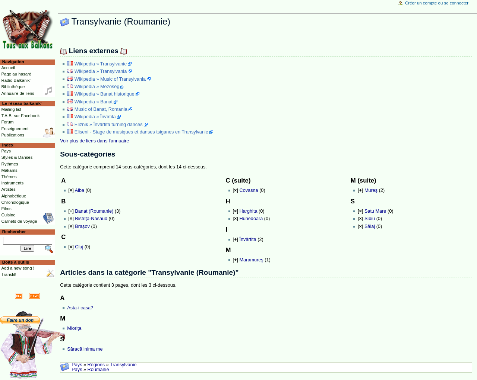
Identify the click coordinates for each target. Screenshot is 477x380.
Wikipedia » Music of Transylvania (110, 79)
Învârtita (248, 239)
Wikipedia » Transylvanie (101, 64)
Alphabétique (13, 196)
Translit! (8, 274)
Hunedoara (251, 218)
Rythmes (9, 164)
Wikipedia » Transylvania (101, 71)
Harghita (249, 211)
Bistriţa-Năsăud (91, 218)
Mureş (371, 190)
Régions (96, 364)
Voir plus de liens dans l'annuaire (94, 141)
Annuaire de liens (17, 93)
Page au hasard (16, 74)
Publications (12, 135)
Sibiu (369, 218)
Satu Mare (375, 211)
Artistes (8, 189)
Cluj (79, 246)
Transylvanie (123, 364)
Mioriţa (74, 328)
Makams (9, 170)
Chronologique (15, 202)
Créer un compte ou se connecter (436, 3)
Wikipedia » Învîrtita (95, 116)
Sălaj (369, 226)
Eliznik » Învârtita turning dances (109, 124)
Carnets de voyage (19, 221)
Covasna (249, 190)
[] (70, 190)
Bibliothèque (13, 86)
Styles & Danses (16, 157)
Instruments (12, 183)
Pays (77, 364)
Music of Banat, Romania (101, 109)
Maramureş (251, 260)
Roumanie (98, 369)
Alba (79, 190)
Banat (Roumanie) (94, 211)
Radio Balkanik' (16, 80)
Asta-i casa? (80, 307)
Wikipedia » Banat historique (105, 94)
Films (6, 208)
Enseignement (14, 128)
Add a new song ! (17, 268)
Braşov (82, 226)
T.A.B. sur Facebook (20, 115)
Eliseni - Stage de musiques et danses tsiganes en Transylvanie (141, 132)
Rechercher (14, 231)
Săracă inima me (84, 349)
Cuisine (8, 215)
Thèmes (8, 176)
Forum (7, 122)
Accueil (8, 67)
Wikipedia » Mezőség (97, 86)
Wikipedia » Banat (94, 101)
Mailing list (11, 109)
